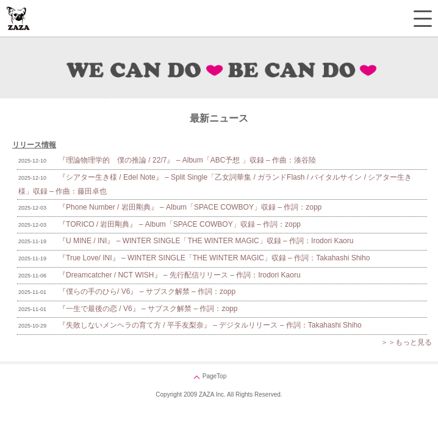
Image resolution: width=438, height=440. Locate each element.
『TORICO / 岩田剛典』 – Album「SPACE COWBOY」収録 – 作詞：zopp (180, 224)
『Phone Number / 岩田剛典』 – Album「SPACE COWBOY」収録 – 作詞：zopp (190, 207)
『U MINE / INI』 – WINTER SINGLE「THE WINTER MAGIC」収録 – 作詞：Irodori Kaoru (206, 241)
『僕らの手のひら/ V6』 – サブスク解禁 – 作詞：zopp (147, 291)
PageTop (214, 376)
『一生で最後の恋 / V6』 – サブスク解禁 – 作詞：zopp (148, 308)
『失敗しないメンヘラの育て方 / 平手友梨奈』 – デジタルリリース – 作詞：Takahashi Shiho (210, 325)
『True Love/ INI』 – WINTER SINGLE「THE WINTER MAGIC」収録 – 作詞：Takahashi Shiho (214, 258)
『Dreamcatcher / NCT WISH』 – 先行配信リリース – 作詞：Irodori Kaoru (180, 275)
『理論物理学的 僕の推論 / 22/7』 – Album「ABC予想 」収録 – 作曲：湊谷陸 (187, 160)
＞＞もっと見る (406, 342)
